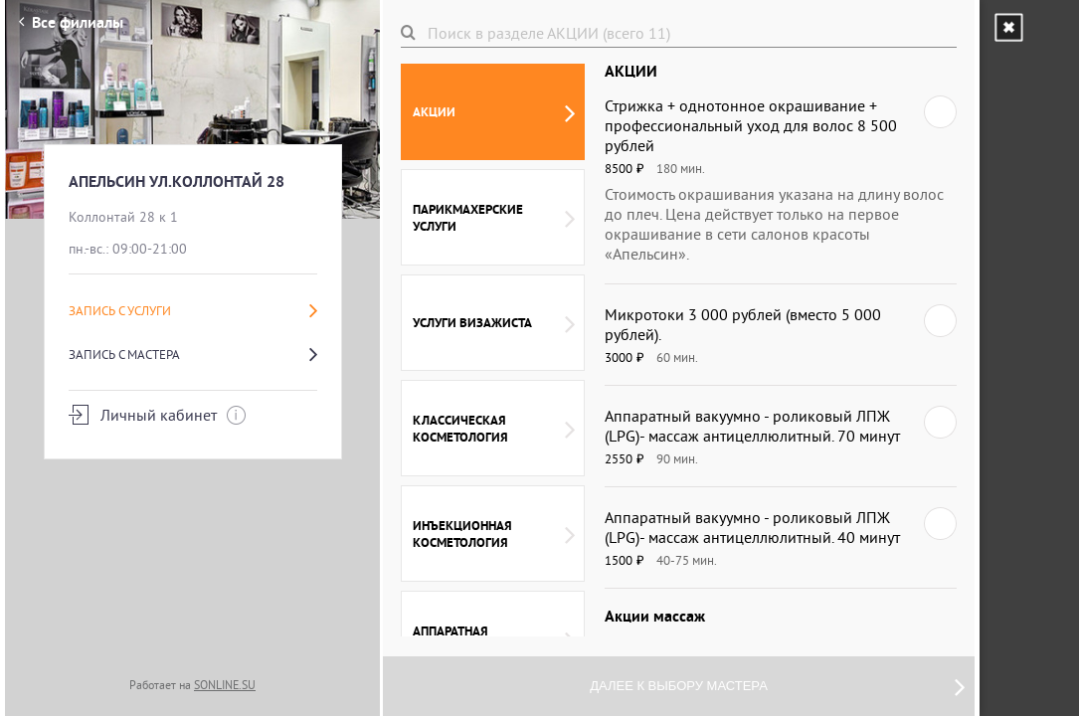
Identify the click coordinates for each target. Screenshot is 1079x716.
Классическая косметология (494, 429)
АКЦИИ (494, 112)
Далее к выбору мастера (777, 686)
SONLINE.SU (225, 684)
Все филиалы (71, 22)
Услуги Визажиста (494, 323)
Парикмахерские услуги (494, 218)
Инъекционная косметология (494, 534)
